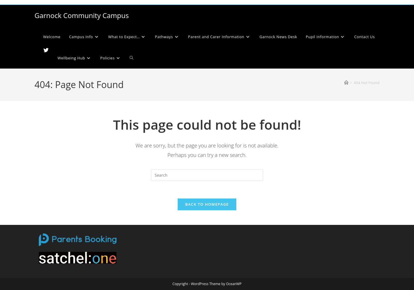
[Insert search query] (207, 175)
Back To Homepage (207, 204)
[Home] (346, 82)
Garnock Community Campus (81, 15)
